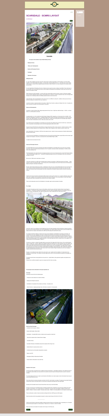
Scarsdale (29, 19)
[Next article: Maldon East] (71, 410)
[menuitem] (80, 12)
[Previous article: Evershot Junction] (28, 410)
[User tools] (71, 21)
